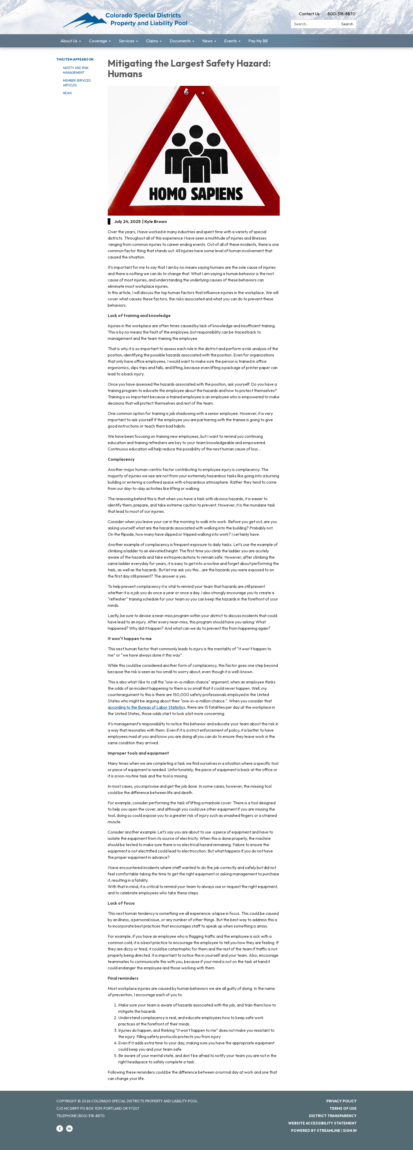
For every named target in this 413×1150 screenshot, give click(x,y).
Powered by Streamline (315, 1130)
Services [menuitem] (126, 40)
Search (347, 24)
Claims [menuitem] (152, 40)
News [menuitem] (207, 40)
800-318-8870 (341, 13)
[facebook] (59, 1130)
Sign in (350, 1130)
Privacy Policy (341, 1101)
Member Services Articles (77, 82)
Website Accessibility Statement (322, 1123)
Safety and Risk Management (76, 70)
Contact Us (309, 13)
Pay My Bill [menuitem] (258, 40)
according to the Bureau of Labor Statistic (145, 707)
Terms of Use (343, 1108)
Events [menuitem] (230, 40)
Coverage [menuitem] (98, 40)
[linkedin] (69, 1130)
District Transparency (333, 1115)
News (67, 93)
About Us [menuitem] (68, 40)
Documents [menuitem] (180, 40)
